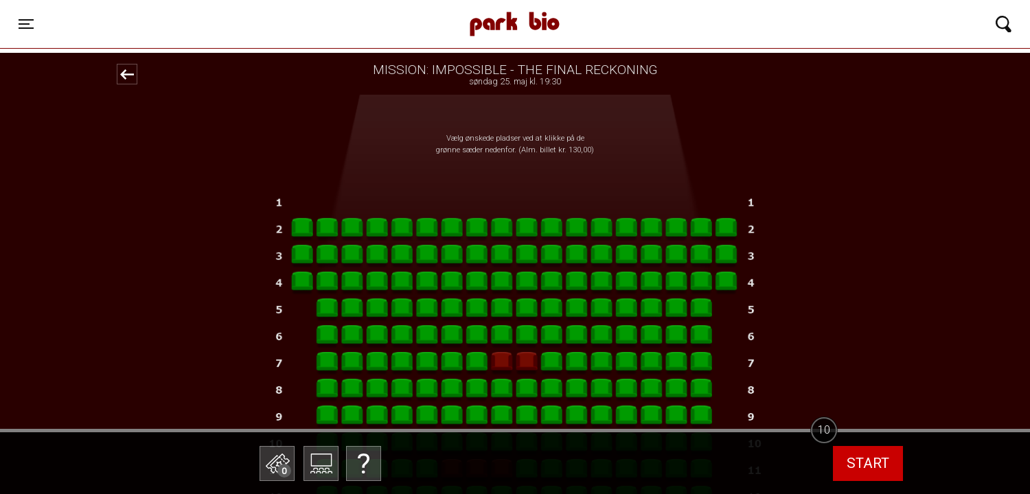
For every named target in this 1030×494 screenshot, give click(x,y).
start (868, 463)
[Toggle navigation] (26, 24)
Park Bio (338, 10)
